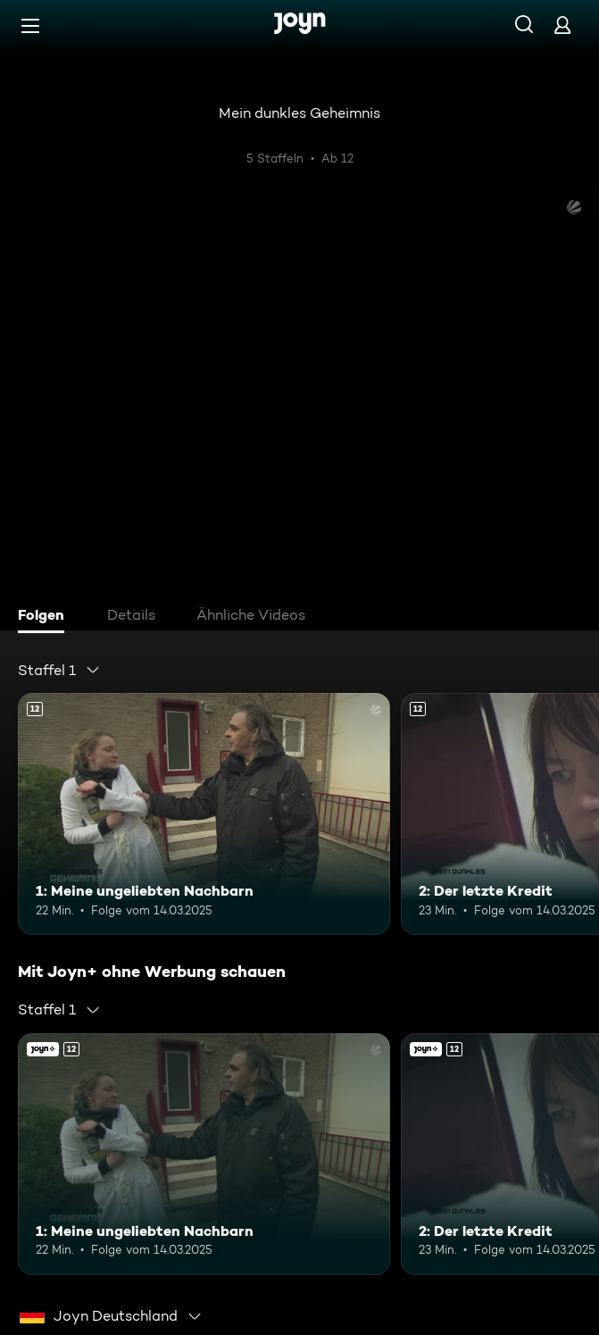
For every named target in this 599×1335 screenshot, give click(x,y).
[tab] (45, 617)
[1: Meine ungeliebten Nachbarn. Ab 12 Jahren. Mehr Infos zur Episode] (204, 814)
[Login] (562, 24)
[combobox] (59, 669)
